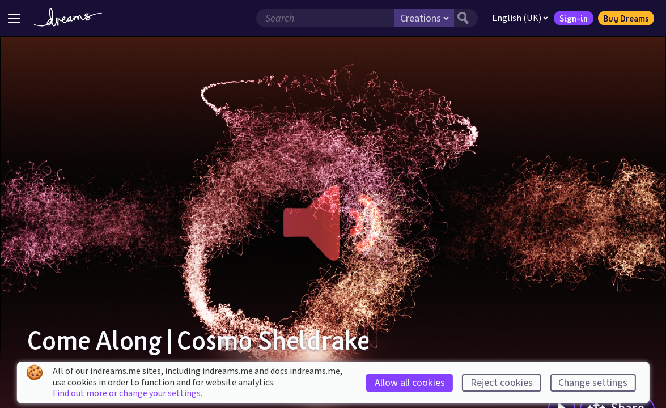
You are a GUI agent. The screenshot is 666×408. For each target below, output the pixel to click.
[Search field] (325, 18)
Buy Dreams (626, 18)
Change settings (592, 383)
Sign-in (573, 18)
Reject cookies (501, 383)
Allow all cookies (410, 383)
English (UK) (520, 18)
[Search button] (466, 18)
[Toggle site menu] (14, 18)
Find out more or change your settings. (127, 393)
